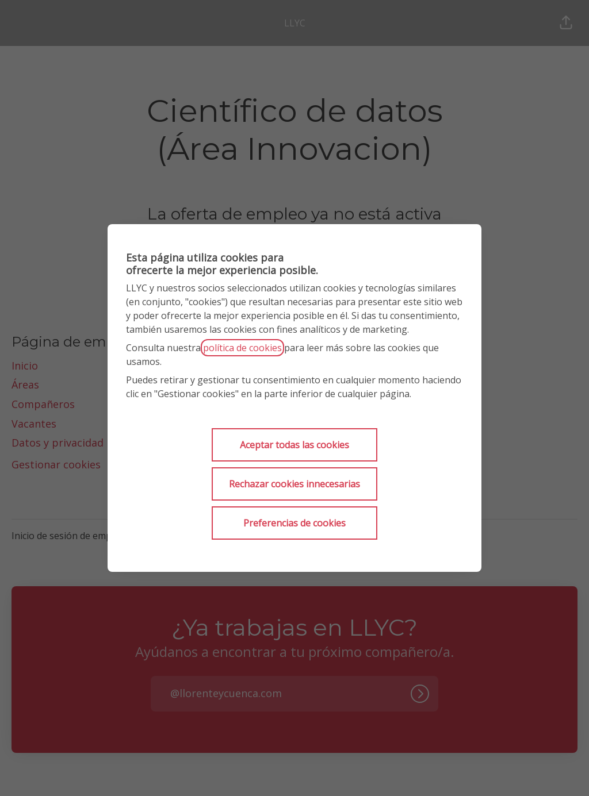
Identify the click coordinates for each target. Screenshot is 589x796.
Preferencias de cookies (294, 523)
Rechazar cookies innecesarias (294, 484)
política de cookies (242, 347)
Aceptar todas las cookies (294, 445)
